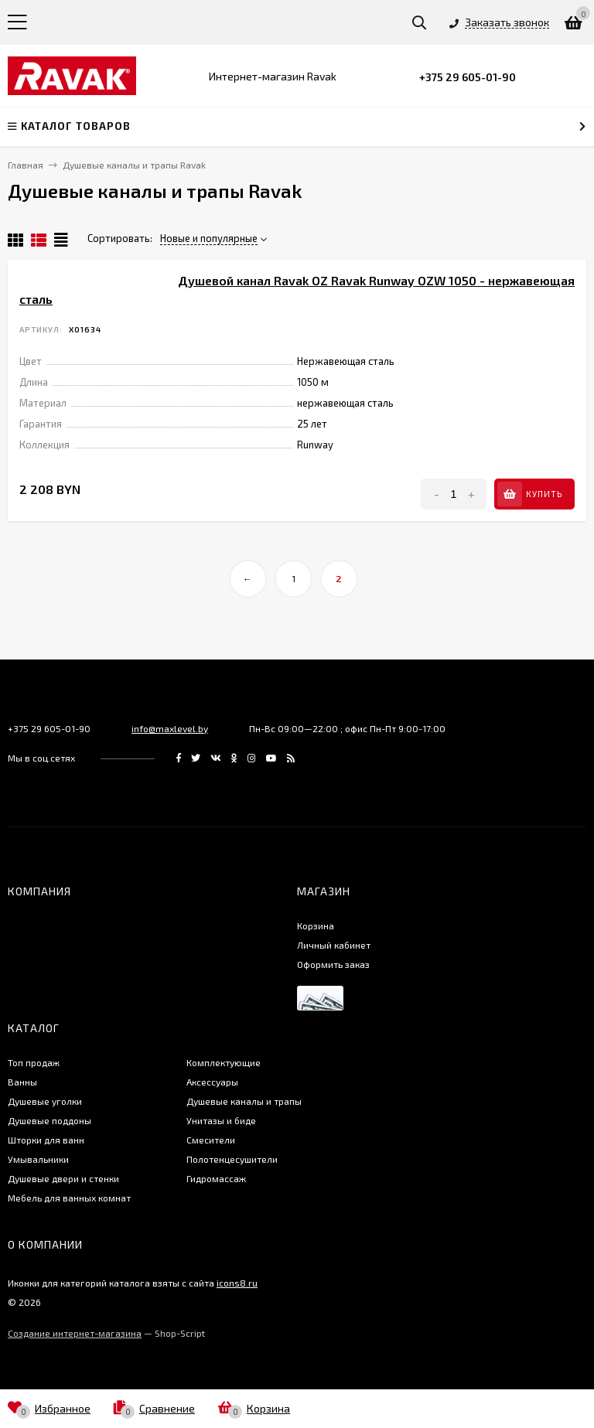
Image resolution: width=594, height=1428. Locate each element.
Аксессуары (212, 1081)
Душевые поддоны (49, 1120)
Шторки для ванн (46, 1139)
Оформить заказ (333, 964)
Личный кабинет (333, 944)
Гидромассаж (216, 1178)
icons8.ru (237, 1282)
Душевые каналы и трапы (244, 1101)
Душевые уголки (45, 1101)
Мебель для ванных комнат (69, 1197)
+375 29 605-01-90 (467, 76)
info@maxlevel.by (169, 728)
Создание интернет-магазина (75, 1332)
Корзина (315, 925)
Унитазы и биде (221, 1120)
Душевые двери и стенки (63, 1178)
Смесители (210, 1139)
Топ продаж (34, 1062)
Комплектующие (223, 1062)
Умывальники (38, 1159)
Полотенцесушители (232, 1159)
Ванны (22, 1081)
